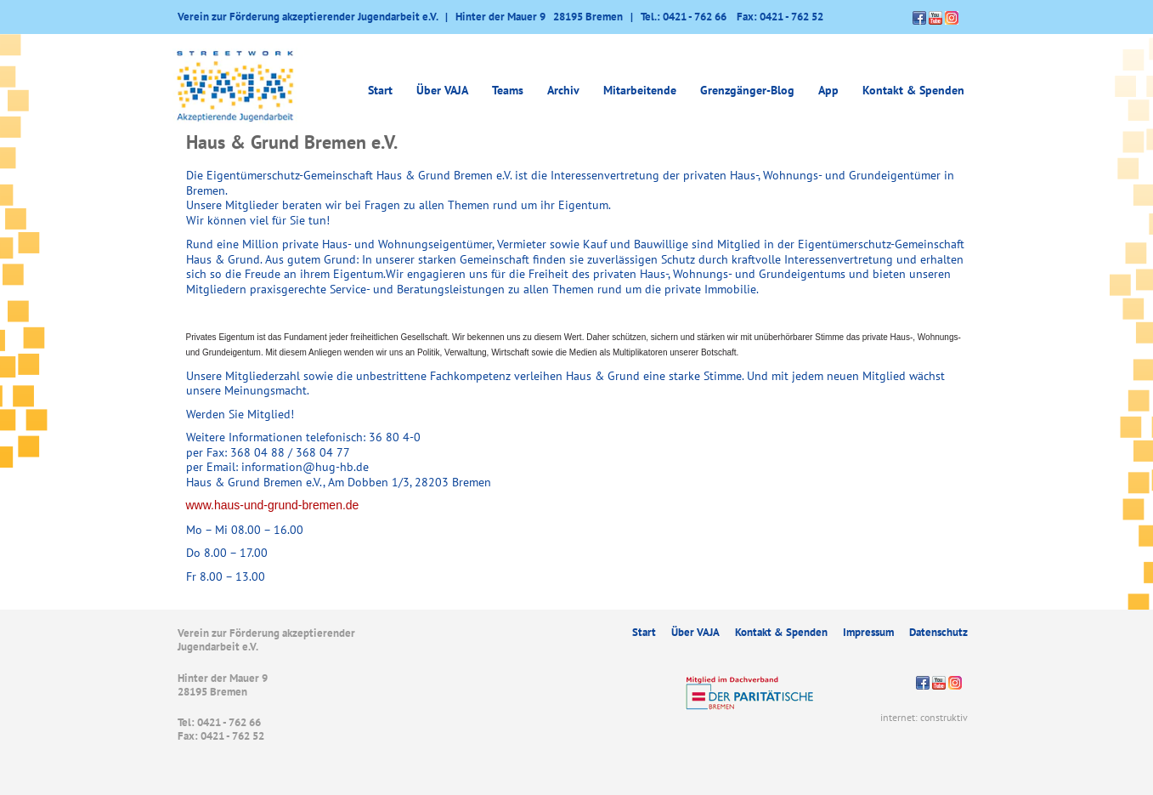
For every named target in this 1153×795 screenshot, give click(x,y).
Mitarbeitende (639, 90)
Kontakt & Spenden (913, 90)
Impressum (868, 632)
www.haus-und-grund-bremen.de (272, 505)
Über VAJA (442, 90)
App (828, 90)
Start (380, 90)
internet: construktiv (924, 717)
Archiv (563, 90)
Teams (507, 90)
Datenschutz (938, 632)
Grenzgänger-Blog (747, 90)
